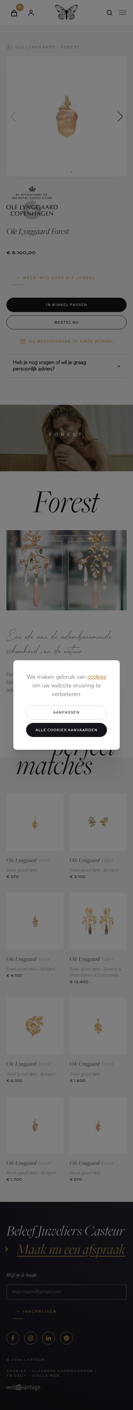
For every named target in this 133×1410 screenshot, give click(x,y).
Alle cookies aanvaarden (66, 729)
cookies (96, 677)
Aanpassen (66, 712)
